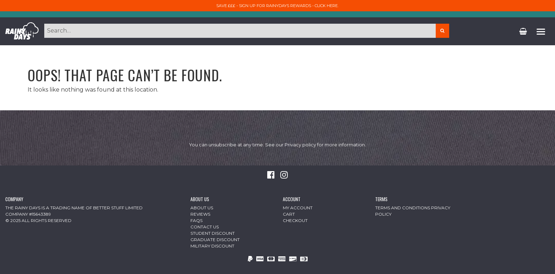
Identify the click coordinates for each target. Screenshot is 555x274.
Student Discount (212, 233)
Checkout (295, 220)
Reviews (200, 214)
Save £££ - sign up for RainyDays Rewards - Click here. (277, 5)
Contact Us (204, 226)
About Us (201, 207)
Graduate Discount (215, 239)
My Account (298, 207)
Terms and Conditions (402, 207)
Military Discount (212, 246)
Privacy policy (300, 144)
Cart (289, 214)
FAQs (196, 220)
